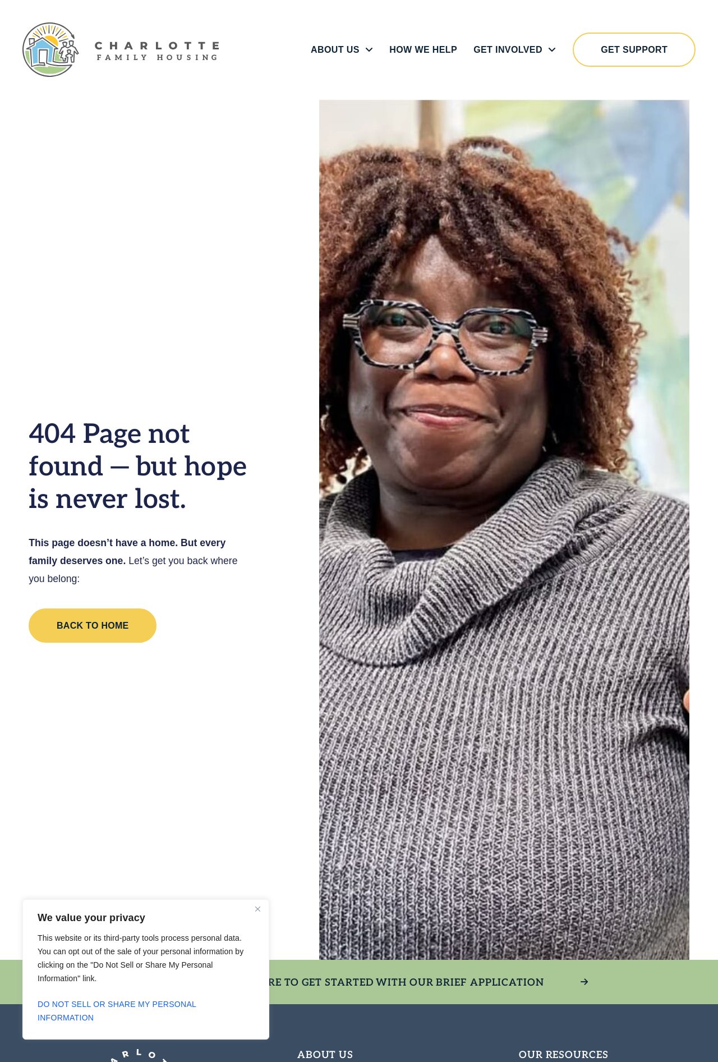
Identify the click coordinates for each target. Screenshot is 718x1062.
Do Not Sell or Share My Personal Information (117, 1011)
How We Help (421, 49)
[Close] (257, 908)
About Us (340, 50)
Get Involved (512, 50)
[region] (145, 969)
